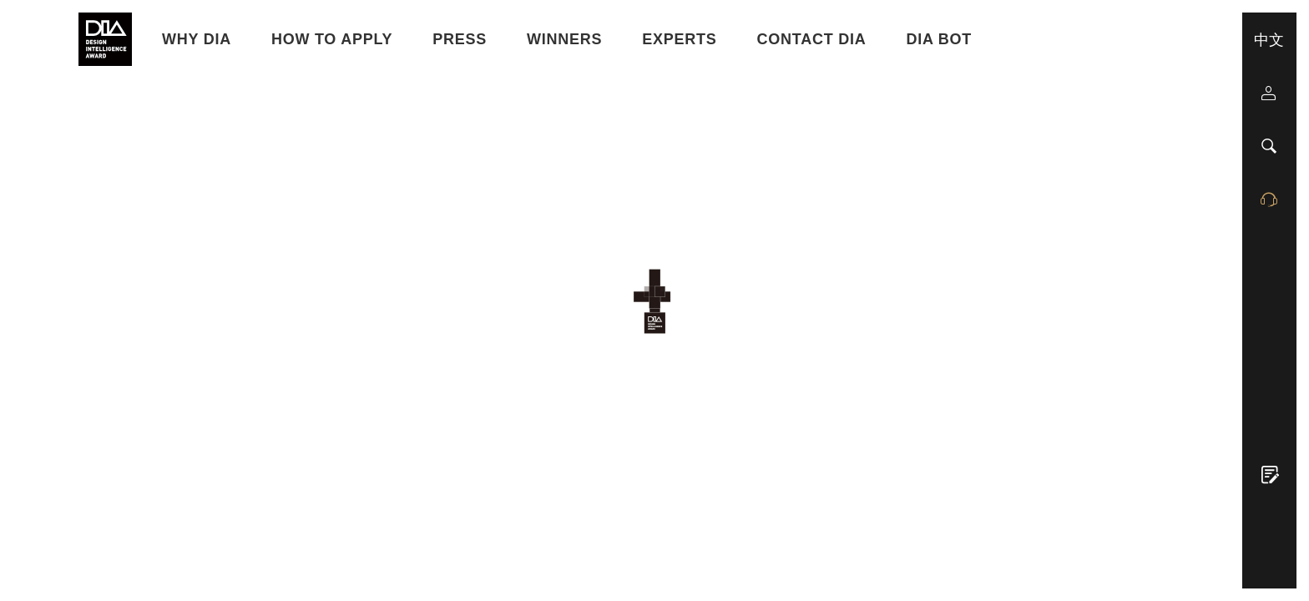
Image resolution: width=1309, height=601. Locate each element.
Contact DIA (812, 39)
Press (459, 39)
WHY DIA (196, 39)
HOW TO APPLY (331, 39)
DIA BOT (940, 39)
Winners (564, 39)
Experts (679, 39)
